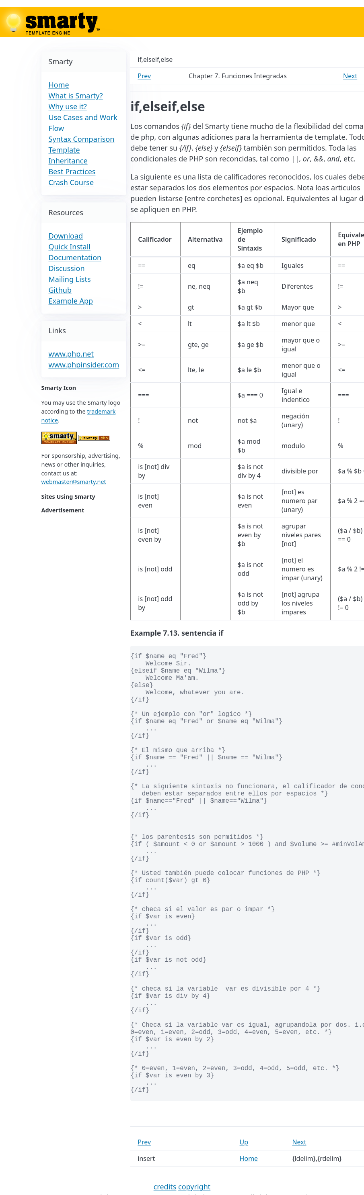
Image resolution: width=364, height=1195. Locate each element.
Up (244, 1142)
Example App (71, 301)
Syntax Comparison (82, 139)
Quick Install (70, 246)
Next (350, 75)
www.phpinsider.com (84, 364)
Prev (144, 75)
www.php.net (71, 354)
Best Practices (72, 171)
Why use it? (68, 106)
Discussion (67, 268)
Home (59, 85)
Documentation (75, 257)
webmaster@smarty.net (73, 481)
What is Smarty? (76, 95)
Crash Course (71, 182)
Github (60, 290)
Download (66, 236)
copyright (194, 1186)
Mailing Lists (70, 279)
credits (165, 1186)
